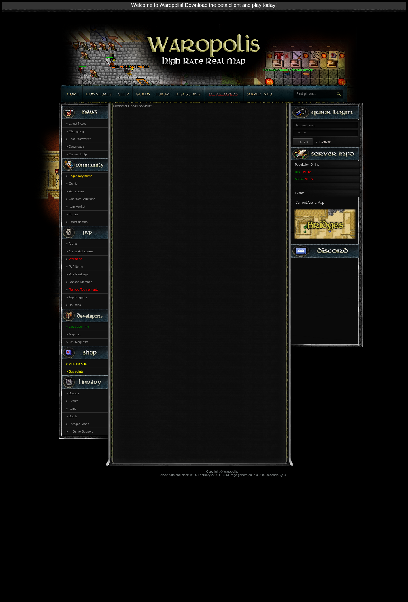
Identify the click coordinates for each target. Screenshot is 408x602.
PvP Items (76, 266)
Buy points (76, 371)
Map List (75, 334)
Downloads (76, 146)
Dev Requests (78, 342)
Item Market (77, 206)
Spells (73, 416)
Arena (73, 243)
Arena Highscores (81, 251)
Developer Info (79, 326)
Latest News (77, 123)
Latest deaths (78, 222)
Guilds (73, 183)
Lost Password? (80, 139)
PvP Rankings (78, 274)
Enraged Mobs (79, 424)
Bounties (75, 305)
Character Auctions (82, 199)
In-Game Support (81, 431)
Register (325, 141)
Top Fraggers (78, 297)
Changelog (76, 131)
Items (72, 408)
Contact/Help (78, 154)
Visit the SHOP (79, 363)
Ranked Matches (80, 282)
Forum (73, 214)
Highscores (76, 191)
